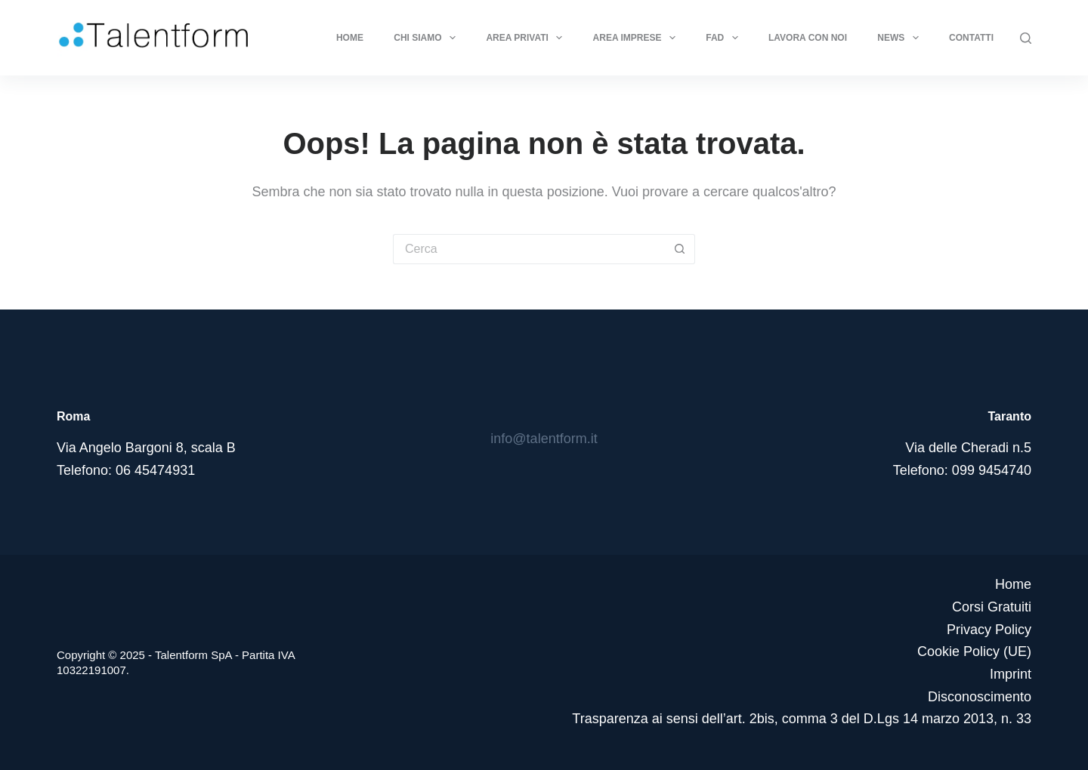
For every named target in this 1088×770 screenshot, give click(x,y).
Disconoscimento (979, 696)
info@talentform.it (543, 438)
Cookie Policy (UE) (974, 651)
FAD (724, 38)
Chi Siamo (428, 38)
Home (349, 37)
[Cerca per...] (529, 249)
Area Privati (527, 38)
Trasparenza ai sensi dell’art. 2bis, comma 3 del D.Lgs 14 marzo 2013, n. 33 (801, 718)
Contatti (971, 37)
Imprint (1010, 674)
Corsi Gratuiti (991, 606)
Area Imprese (637, 38)
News (900, 38)
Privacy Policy (989, 629)
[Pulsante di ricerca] (680, 249)
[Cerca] (1025, 38)
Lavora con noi (807, 37)
